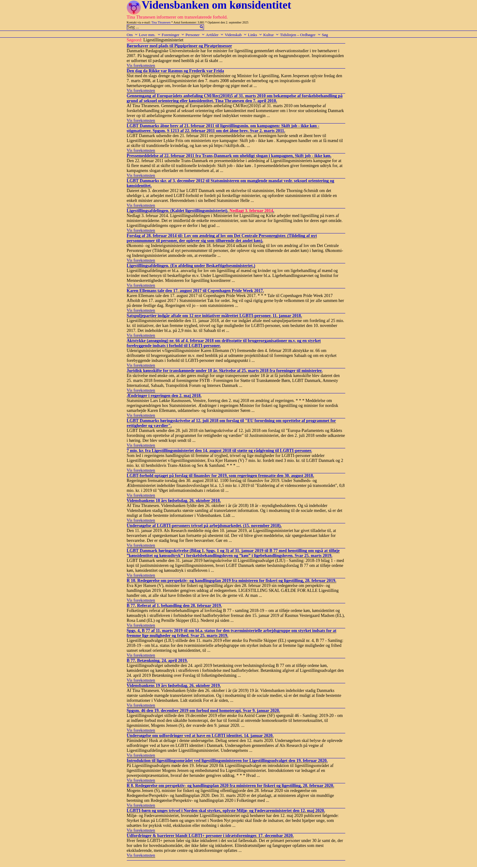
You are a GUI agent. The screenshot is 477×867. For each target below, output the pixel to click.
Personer (195, 34)
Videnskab (236, 34)
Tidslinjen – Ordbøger (300, 34)
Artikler (215, 34)
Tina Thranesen (161, 22)
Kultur (271, 34)
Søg (325, 34)
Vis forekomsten (141, 65)
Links (255, 34)
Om (132, 34)
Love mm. (149, 34)
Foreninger (173, 34)
